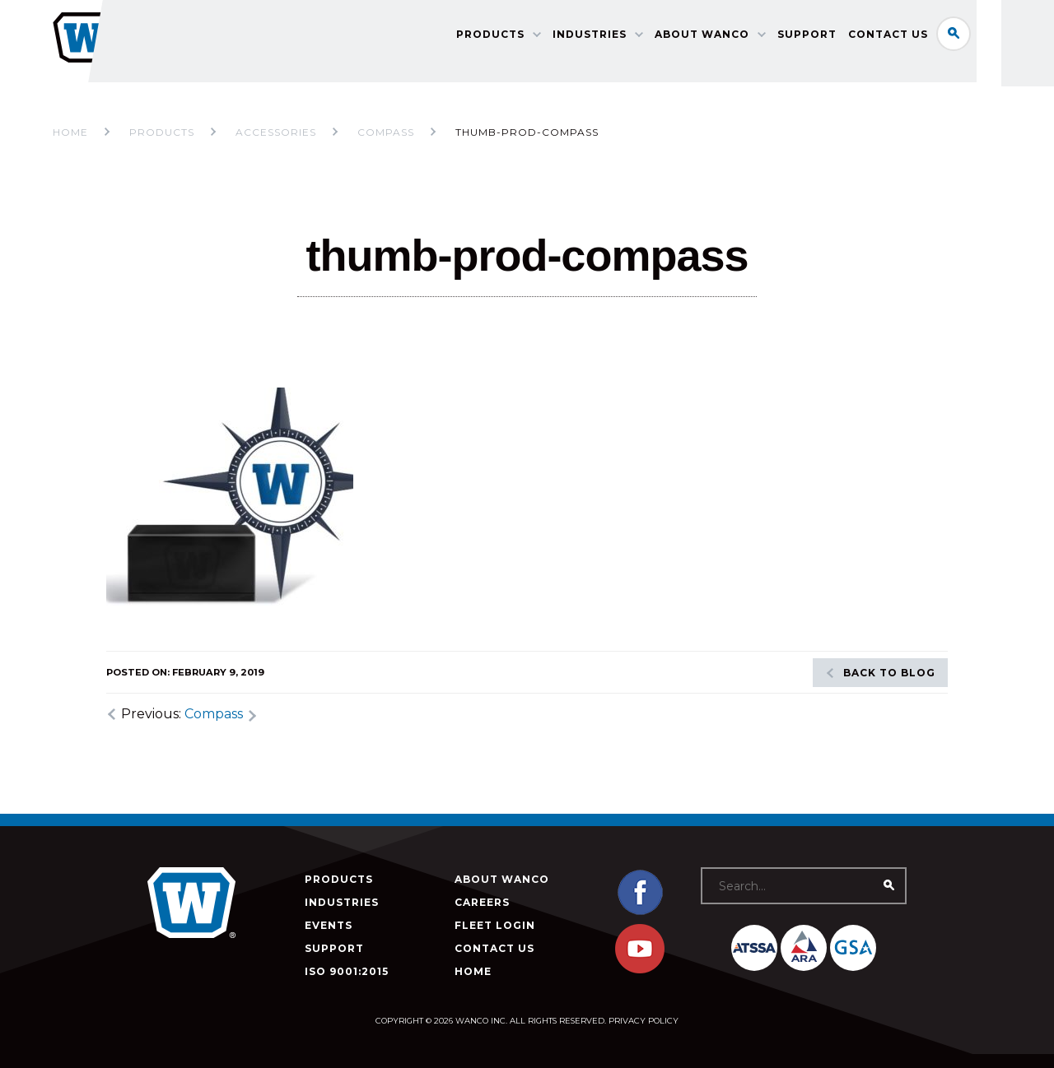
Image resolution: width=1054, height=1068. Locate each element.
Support (837, 37)
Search (984, 36)
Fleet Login (495, 925)
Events (328, 925)
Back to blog (889, 672)
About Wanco (732, 37)
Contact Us (918, 37)
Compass (213, 714)
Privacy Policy (644, 1020)
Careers (482, 902)
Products (521, 37)
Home (70, 132)
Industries (620, 37)
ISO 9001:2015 (347, 971)
